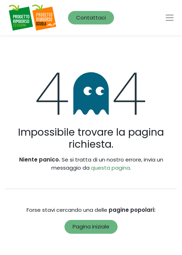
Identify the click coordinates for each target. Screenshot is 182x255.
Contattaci (91, 17)
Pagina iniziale (91, 226)
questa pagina (110, 167)
